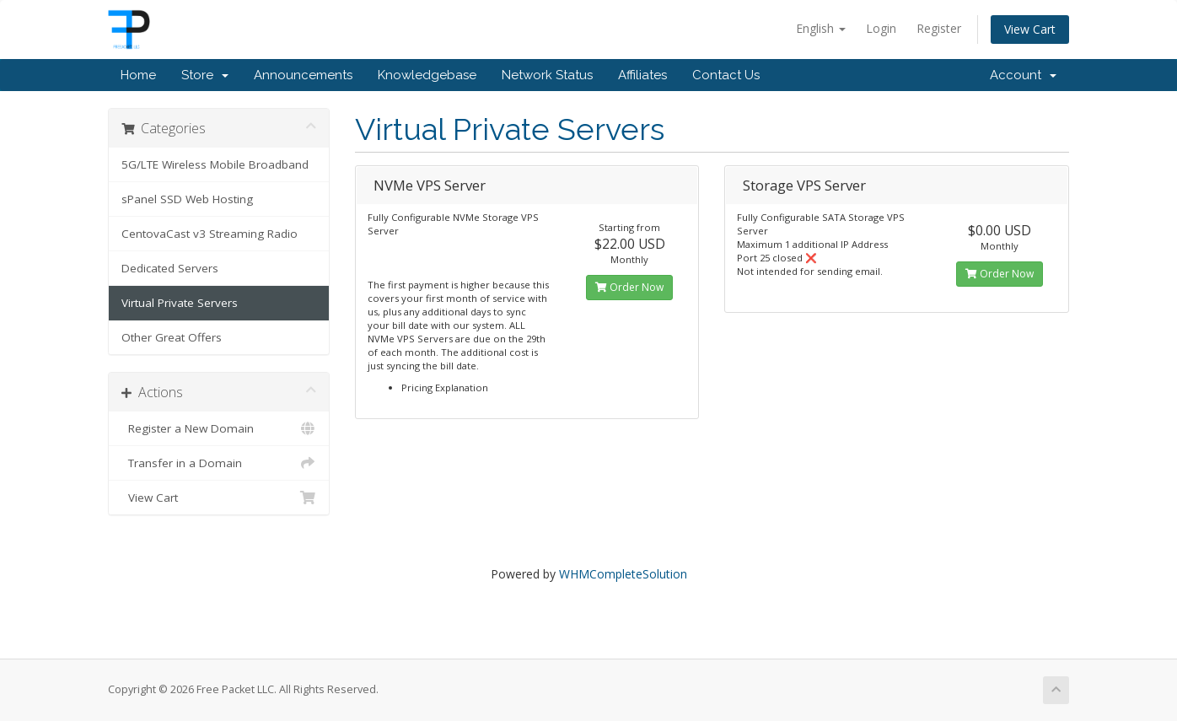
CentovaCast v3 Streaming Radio (209, 233)
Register (938, 28)
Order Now (629, 287)
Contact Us (726, 75)
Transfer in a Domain (218, 463)
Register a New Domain (218, 428)
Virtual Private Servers (179, 302)
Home (138, 75)
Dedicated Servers (169, 268)
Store (204, 75)
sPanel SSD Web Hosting (187, 199)
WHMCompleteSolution (623, 574)
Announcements (303, 75)
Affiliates (642, 75)
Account (1023, 75)
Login (881, 28)
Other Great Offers (171, 337)
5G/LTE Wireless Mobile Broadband (215, 164)
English (821, 28)
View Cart (1030, 29)
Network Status (547, 75)
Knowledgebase (427, 75)
